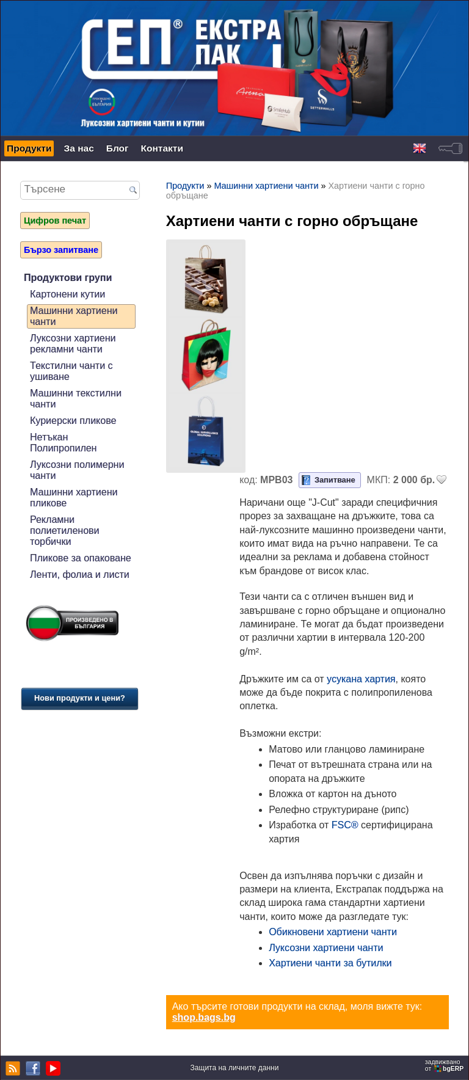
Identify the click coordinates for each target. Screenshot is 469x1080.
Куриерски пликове (73, 420)
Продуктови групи (68, 277)
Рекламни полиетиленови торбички (65, 530)
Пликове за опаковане (80, 558)
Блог (117, 148)
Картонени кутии (67, 294)
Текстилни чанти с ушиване (71, 371)
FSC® (345, 825)
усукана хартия (361, 679)
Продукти (29, 148)
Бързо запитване (61, 250)
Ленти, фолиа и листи (79, 574)
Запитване (334, 479)
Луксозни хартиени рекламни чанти (73, 343)
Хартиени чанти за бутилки (330, 963)
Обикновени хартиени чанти (333, 932)
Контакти (162, 148)
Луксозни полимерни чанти (77, 470)
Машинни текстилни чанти (76, 398)
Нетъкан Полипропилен (63, 442)
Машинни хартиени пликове (73, 497)
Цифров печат (55, 220)
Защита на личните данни (235, 1068)
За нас (78, 148)
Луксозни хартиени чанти (326, 948)
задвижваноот (445, 1065)
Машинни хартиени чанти (73, 316)
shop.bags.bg (204, 1017)
